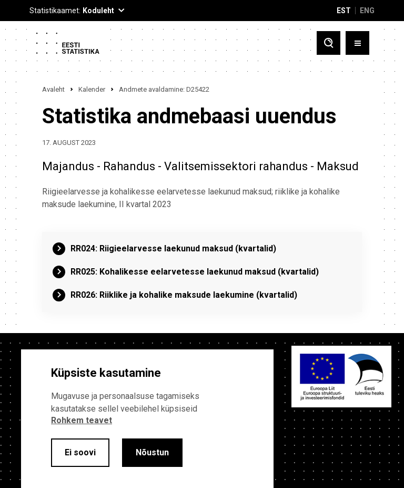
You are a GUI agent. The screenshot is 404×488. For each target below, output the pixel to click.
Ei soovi (80, 452)
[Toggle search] (328, 43)
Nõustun (152, 452)
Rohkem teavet (81, 420)
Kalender (91, 89)
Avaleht (53, 89)
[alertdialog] (147, 418)
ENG (367, 10)
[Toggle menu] (357, 43)
